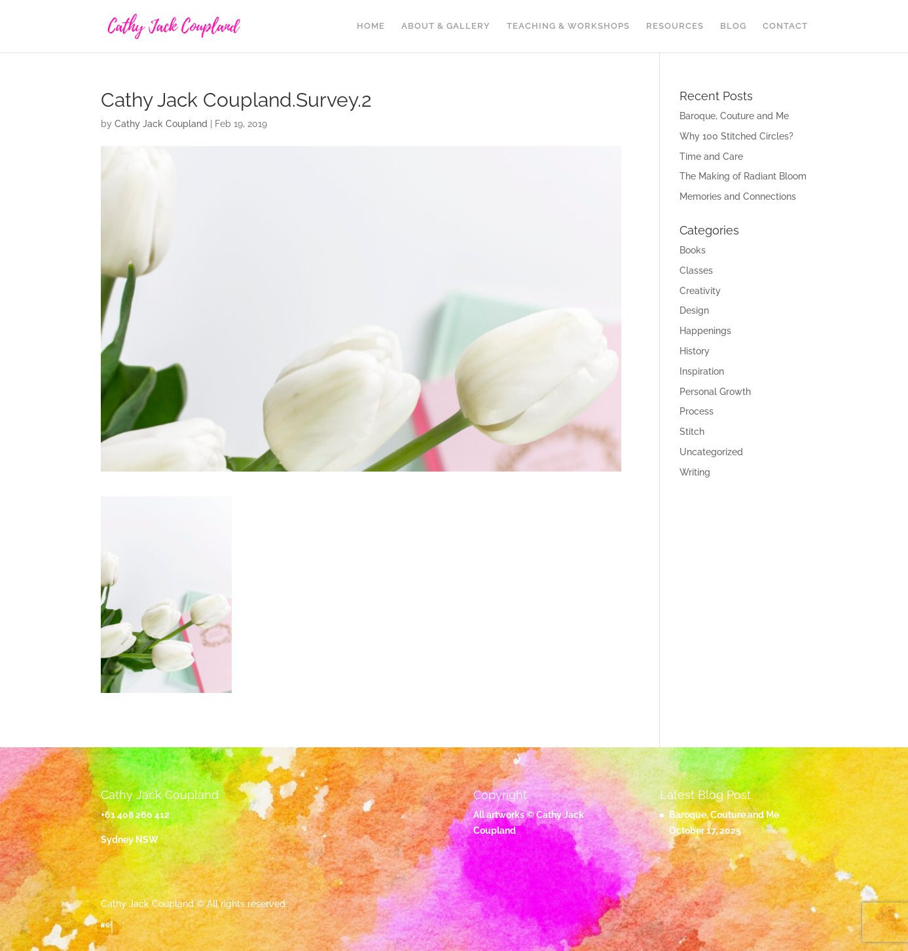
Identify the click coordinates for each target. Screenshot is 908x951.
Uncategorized (711, 452)
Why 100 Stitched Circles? (736, 136)
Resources (675, 26)
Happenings (705, 331)
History (695, 351)
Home (371, 26)
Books (693, 250)
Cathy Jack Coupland (161, 124)
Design (694, 310)
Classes (696, 270)
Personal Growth (715, 391)
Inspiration (702, 371)
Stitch (692, 431)
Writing (695, 472)
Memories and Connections (738, 196)
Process (697, 411)
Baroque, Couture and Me (734, 116)
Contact (785, 26)
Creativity (700, 291)
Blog (733, 26)
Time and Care (711, 156)
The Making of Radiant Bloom (743, 176)
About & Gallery (445, 26)
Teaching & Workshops (568, 26)
